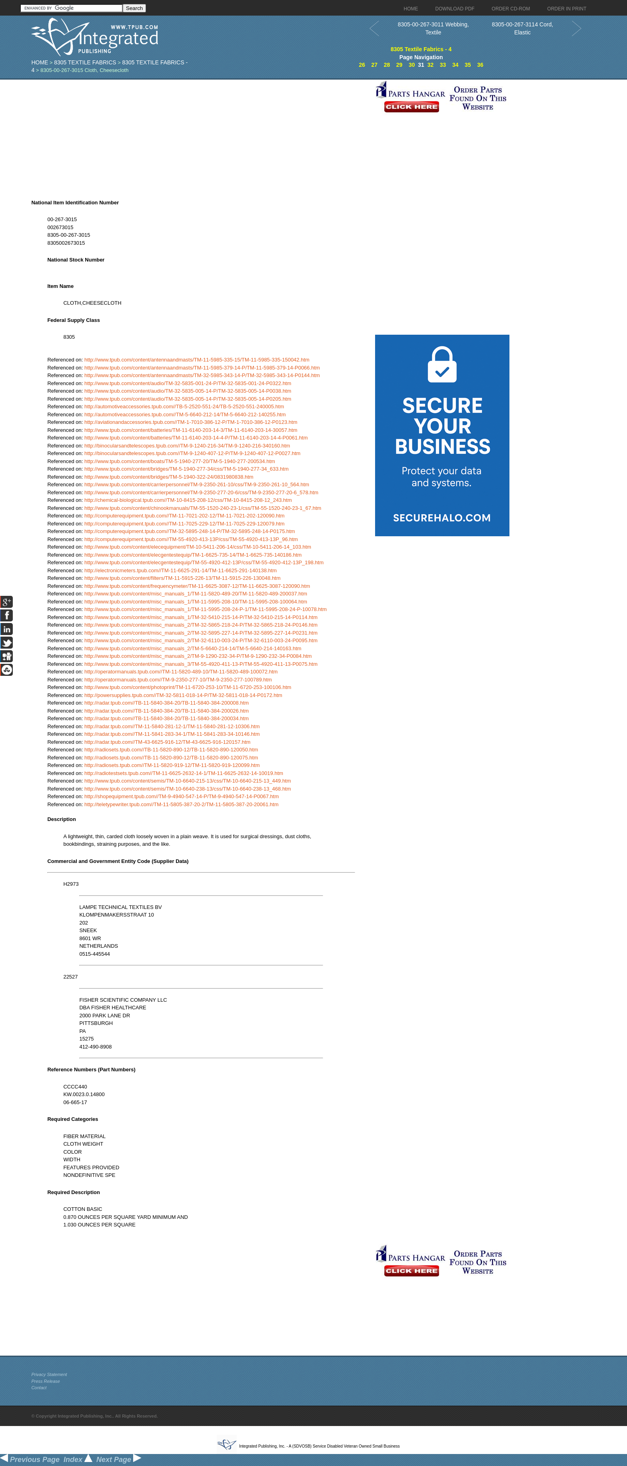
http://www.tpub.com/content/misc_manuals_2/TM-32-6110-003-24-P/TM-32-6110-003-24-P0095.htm (200, 640)
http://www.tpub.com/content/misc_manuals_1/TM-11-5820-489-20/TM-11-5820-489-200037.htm (195, 594)
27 (374, 65)
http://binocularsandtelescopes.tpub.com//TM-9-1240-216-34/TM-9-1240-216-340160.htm (187, 446)
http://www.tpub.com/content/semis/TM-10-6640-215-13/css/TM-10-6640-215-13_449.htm (187, 781)
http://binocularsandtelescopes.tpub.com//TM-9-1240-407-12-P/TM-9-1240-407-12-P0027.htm (192, 453)
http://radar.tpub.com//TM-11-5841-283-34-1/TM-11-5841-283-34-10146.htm (172, 734)
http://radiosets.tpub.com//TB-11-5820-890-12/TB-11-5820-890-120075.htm (171, 758)
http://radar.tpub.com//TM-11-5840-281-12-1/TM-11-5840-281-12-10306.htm (172, 726)
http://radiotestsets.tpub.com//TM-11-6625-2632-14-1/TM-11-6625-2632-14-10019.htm (183, 773)
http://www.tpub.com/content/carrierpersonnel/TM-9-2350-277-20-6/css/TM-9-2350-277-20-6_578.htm (201, 492)
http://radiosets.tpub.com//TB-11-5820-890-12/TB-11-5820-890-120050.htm (171, 750)
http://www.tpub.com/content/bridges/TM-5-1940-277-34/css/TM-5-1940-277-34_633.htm (186, 469)
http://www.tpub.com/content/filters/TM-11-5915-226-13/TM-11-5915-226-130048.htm (182, 578)
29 (399, 65)
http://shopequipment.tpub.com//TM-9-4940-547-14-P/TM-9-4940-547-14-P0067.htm (181, 796)
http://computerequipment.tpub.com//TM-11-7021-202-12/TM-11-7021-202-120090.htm (184, 516)
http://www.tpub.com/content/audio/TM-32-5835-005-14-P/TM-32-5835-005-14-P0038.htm (187, 391)
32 (430, 65)
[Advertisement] (201, 136)
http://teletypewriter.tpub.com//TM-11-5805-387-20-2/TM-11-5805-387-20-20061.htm (181, 804)
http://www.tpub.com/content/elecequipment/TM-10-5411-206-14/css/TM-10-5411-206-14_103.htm (197, 547)
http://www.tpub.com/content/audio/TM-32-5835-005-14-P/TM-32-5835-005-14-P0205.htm (187, 399)
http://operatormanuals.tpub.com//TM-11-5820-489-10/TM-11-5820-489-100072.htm (181, 672)
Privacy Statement (49, 1374)
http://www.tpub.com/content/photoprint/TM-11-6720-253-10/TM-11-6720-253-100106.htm (187, 687)
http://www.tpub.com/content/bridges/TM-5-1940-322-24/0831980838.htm (169, 477)
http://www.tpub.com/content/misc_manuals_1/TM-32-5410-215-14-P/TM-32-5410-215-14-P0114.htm (200, 617)
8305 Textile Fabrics (85, 62)
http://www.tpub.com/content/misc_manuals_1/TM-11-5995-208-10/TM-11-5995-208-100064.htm (195, 602)
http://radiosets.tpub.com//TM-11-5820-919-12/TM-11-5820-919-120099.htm (172, 765)
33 (443, 65)
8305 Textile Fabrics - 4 (421, 49)
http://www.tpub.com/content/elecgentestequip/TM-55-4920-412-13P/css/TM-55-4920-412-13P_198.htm (203, 562)
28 (387, 65)
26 (362, 65)
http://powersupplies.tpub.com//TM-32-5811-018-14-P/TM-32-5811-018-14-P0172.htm (183, 695)
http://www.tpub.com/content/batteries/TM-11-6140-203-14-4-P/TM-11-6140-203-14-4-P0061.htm (196, 438)
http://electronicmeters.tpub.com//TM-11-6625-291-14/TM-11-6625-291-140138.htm (180, 570)
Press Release (45, 1381)
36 (480, 65)
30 (412, 65)
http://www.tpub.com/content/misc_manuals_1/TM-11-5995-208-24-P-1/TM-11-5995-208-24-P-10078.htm (205, 609)
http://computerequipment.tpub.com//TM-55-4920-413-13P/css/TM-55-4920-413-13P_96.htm (191, 539)
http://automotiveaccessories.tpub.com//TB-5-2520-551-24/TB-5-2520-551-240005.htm (184, 406)
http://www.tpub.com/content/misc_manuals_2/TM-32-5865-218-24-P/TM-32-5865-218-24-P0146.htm (200, 625)
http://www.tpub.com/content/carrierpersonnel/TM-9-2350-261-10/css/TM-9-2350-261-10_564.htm (196, 484)
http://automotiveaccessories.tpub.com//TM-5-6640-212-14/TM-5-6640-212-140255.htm (185, 414)
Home (39, 62)
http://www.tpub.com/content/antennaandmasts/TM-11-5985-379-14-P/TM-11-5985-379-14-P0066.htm (202, 368)
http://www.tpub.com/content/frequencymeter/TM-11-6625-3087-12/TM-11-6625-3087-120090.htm (197, 586)
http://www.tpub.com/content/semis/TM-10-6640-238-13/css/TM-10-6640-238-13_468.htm (187, 789)
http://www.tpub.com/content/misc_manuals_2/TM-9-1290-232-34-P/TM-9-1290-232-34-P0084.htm (198, 656)
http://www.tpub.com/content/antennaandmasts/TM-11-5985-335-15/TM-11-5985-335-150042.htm (197, 360)
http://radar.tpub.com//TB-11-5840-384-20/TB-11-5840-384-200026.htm (166, 711)
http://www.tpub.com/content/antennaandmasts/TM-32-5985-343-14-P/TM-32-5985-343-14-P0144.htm (202, 375)
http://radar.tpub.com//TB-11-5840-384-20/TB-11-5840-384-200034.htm (166, 718)
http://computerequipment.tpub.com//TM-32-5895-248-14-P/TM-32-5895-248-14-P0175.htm (189, 531)
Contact (38, 1387)
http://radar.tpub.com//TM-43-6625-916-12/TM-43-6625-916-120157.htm (167, 742)
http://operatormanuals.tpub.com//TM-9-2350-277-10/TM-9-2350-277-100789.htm (178, 680)
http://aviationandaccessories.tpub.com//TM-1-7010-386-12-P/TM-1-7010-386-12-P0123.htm (191, 422)
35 (468, 65)
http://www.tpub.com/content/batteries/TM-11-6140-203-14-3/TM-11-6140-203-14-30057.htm (191, 430)
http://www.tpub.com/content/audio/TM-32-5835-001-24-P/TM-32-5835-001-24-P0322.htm (187, 383)
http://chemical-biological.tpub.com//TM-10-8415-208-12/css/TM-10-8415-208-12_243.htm (188, 500)
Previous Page (30, 1460)
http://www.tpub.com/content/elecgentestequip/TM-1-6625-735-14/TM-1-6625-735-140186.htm (193, 555)
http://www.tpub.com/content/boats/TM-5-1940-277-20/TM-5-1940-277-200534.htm (179, 461)
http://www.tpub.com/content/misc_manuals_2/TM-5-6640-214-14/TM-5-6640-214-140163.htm (193, 648)
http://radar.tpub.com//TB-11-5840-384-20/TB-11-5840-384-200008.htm (166, 703)
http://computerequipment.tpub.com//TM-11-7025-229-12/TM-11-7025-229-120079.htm (184, 524)
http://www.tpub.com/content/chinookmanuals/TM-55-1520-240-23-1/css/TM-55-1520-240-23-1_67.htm (202, 508)
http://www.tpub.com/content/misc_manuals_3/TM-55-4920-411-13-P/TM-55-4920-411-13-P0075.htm (200, 664)
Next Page (118, 1460)
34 (455, 65)
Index (78, 1460)
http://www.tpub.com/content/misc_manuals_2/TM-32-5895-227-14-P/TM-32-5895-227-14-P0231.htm (200, 633)
